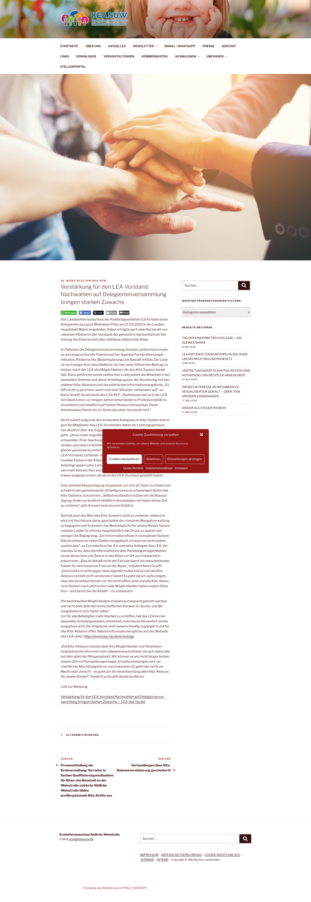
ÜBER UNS (93, 46)
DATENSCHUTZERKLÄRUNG (181, 855)
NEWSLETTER (145, 46)
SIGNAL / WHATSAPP (179, 46)
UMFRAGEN (217, 56)
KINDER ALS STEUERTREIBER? (204, 408)
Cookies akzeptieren (124, 459)
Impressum (181, 467)
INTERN (162, 859)
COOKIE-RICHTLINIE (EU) (222, 855)
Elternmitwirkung (82, 734)
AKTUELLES (117, 46)
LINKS (64, 56)
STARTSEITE (69, 46)
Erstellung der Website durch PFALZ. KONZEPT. (115, 888)
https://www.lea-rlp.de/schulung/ (109, 636)
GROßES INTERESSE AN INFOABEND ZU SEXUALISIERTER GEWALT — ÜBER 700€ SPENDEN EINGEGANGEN (211, 391)
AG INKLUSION (187, 56)
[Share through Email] (111, 313)
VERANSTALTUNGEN (119, 56)
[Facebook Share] (85, 313)
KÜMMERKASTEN (155, 56)
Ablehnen (153, 459)
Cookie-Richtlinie (133, 467)
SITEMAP (147, 859)
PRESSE (208, 46)
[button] (201, 434)
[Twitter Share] (98, 313)
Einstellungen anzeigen (184, 459)
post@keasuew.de (81, 839)
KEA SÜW (99, 280)
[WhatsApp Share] (69, 313)
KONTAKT (229, 46)
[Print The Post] (124, 313)
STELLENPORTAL (73, 66)
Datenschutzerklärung (159, 467)
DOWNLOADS (86, 56)
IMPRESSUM (149, 855)
